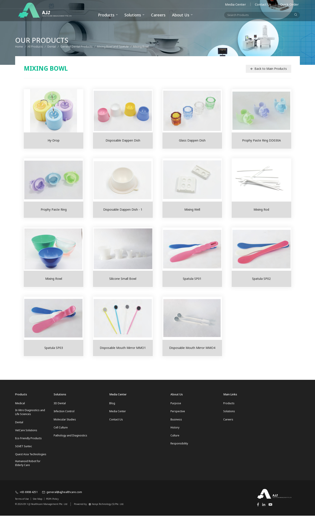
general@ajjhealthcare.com (62, 493)
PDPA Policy (52, 500)
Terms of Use (22, 500)
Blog (112, 403)
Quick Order (289, 4)
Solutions (132, 14)
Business (176, 420)
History (174, 428)
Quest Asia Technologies (30, 455)
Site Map (37, 500)
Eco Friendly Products (28, 439)
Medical (20, 403)
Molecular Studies (65, 420)
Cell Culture (61, 428)
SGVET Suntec (23, 447)
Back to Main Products (268, 69)
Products (229, 403)
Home (19, 46)
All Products (35, 46)
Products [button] (106, 14)
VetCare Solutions (26, 431)
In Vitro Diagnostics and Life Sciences (30, 412)
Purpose (175, 403)
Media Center (235, 4)
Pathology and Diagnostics (70, 436)
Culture (174, 436)
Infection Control (64, 411)
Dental (19, 422)
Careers (158, 14)
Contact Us (263, 4)
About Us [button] (180, 14)
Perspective (177, 411)
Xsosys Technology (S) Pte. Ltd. (106, 505)
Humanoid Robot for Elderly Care (27, 464)
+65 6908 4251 (26, 493)
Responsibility (179, 444)
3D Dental (60, 403)
